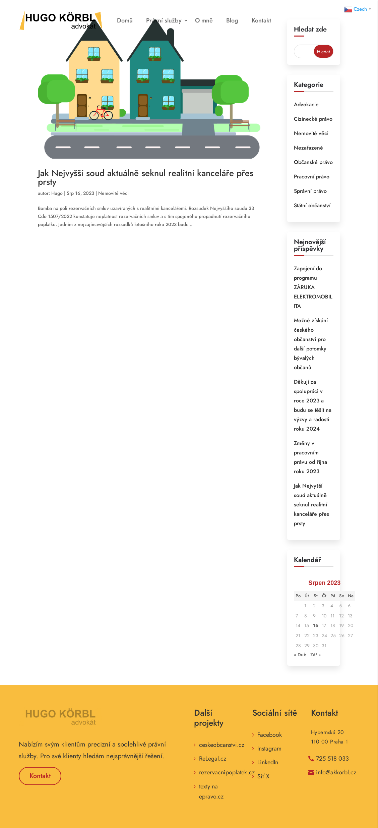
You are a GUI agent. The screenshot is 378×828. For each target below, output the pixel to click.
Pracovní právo (311, 176)
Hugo (57, 193)
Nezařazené (308, 148)
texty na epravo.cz (211, 791)
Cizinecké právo (313, 119)
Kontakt (261, 20)
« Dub (300, 654)
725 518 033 (332, 758)
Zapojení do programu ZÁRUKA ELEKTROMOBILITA (313, 287)
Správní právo (310, 191)
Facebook (269, 734)
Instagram (269, 748)
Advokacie (306, 104)
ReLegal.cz (212, 758)
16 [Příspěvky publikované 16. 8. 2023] (315, 625)
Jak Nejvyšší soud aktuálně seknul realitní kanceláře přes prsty (145, 177)
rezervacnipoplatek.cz (227, 772)
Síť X (263, 776)
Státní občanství (312, 205)
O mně (204, 20)
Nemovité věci (113, 193)
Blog (232, 20)
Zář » (315, 654)
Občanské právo (313, 162)
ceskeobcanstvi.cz (221, 744)
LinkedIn (267, 762)
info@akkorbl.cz (336, 772)
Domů (125, 20)
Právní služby (164, 20)
